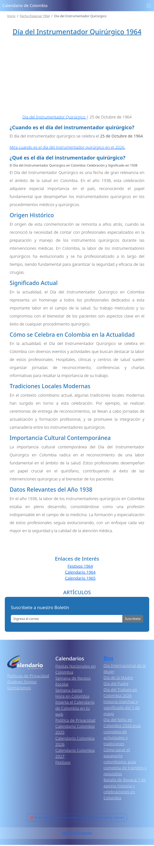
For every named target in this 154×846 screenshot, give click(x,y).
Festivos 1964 (80, 567)
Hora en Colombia (72, 697)
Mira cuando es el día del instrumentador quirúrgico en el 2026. (67, 148)
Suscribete (133, 620)
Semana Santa (68, 691)
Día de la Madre (118, 678)
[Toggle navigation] (149, 6)
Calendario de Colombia (25, 5)
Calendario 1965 (80, 579)
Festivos (62, 763)
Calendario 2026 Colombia (77, 834)
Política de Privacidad (75, 721)
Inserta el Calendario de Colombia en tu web (74, 709)
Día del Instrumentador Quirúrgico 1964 (77, 31)
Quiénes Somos (21, 682)
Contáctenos (19, 688)
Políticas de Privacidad (28, 676)
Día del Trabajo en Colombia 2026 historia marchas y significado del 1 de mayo (121, 702)
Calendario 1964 (80, 573)
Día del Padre (116, 684)
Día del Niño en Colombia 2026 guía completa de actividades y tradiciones (122, 732)
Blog (108, 659)
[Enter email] (67, 620)
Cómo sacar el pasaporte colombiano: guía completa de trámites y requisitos (125, 762)
